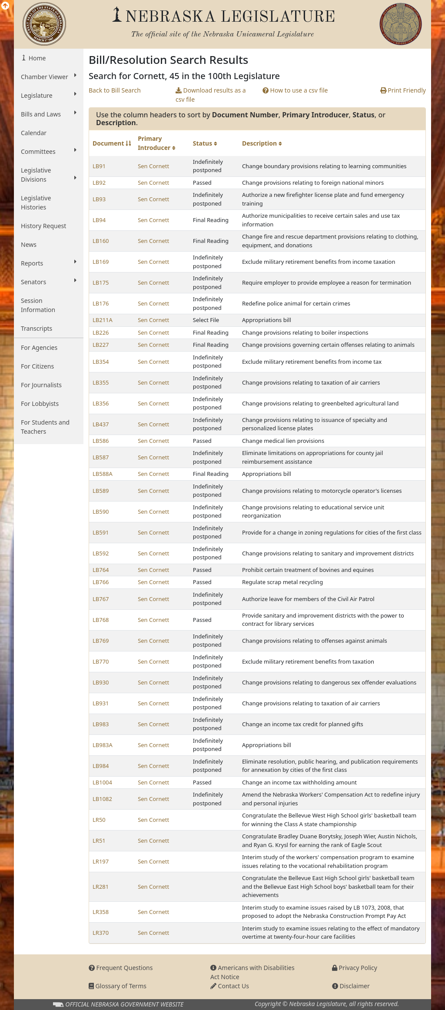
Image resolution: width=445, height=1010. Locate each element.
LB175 (101, 282)
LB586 (101, 441)
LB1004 (102, 782)
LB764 (101, 570)
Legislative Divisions (48, 174)
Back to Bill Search (115, 90)
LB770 (101, 661)
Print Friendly (403, 90)
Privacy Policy (354, 967)
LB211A (103, 320)
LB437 (101, 424)
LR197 (101, 861)
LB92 (99, 182)
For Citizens (37, 366)
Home (36, 58)
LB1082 (102, 799)
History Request (43, 226)
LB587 (101, 457)
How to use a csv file (295, 90)
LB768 (101, 620)
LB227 (101, 345)
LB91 (99, 166)
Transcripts (36, 328)
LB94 (99, 220)
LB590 (101, 511)
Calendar (33, 133)
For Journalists (41, 385)
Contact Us (229, 986)
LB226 (101, 332)
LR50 (99, 820)
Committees (48, 151)
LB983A (103, 745)
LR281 (101, 886)
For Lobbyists (40, 403)
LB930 (101, 682)
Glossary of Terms (117, 986)
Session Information (38, 305)
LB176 (101, 303)
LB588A (103, 474)
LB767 (101, 599)
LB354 (101, 361)
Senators (48, 281)
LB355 (101, 382)
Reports (48, 263)
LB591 (101, 532)
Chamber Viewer (48, 76)
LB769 (101, 641)
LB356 (101, 403)
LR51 (99, 840)
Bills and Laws (48, 114)
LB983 (101, 724)
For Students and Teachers (45, 426)
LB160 (101, 241)
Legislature (48, 95)
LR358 (101, 912)
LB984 (101, 766)
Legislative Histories (36, 202)
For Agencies (39, 347)
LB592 (101, 553)
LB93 (99, 199)
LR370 (101, 933)
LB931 (101, 703)
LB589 (101, 491)
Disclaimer (351, 986)
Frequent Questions (121, 967)
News (29, 244)
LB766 (101, 582)
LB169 (101, 262)
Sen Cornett (153, 166)
